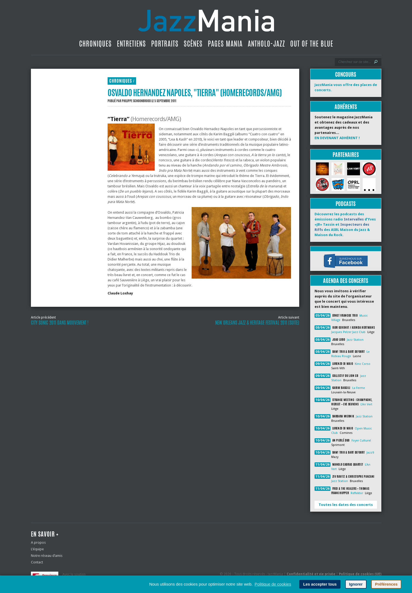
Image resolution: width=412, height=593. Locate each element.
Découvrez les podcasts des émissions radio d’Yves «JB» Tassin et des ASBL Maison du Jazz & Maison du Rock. (345, 224)
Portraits (164, 43)
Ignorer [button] (356, 584)
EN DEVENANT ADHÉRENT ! (337, 138)
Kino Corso (362, 364)
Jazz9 (370, 452)
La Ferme (358, 388)
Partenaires (346, 155)
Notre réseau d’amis (46, 556)
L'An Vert (366, 404)
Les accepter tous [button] (319, 584)
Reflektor (357, 493)
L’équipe (37, 549)
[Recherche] (354, 61)
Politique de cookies (273, 584)
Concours (345, 74)
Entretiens (131, 43)
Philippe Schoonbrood (136, 100)
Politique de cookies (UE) (360, 574)
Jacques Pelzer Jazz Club (348, 332)
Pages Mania (225, 43)
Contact (37, 562)
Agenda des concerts (345, 281)
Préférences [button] (386, 584)
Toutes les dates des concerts (346, 505)
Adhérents (346, 107)
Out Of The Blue (311, 43)
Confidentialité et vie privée (311, 574)
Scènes (193, 43)
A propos (38, 542)
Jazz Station (355, 340)
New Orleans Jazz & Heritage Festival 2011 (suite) (257, 322)
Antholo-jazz (266, 43)
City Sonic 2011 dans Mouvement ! (59, 322)
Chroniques (95, 43)
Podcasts (346, 204)
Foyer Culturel (361, 440)
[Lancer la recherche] (376, 62)
